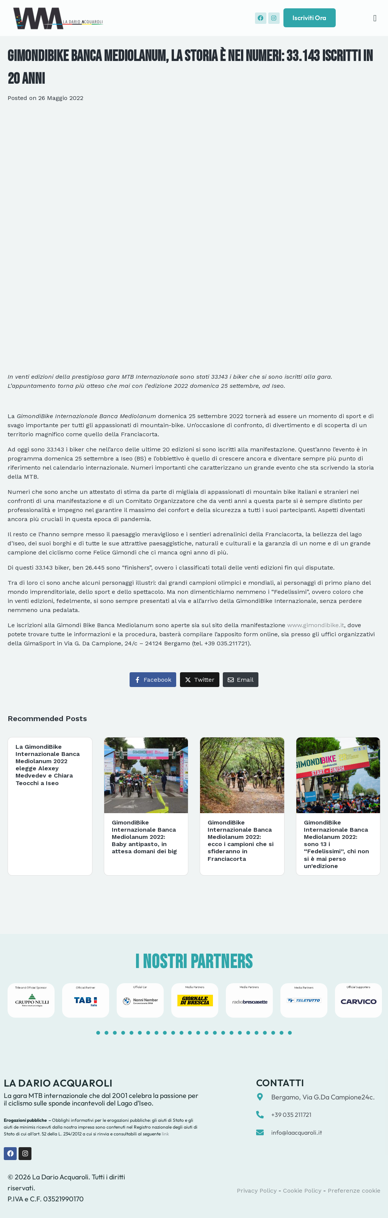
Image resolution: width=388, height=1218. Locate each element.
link (165, 1134)
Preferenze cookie (354, 1190)
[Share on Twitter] (199, 679)
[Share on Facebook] (153, 679)
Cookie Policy (302, 1190)
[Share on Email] (240, 679)
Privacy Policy (257, 1190)
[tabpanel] (31, 1000)
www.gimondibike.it (315, 625)
